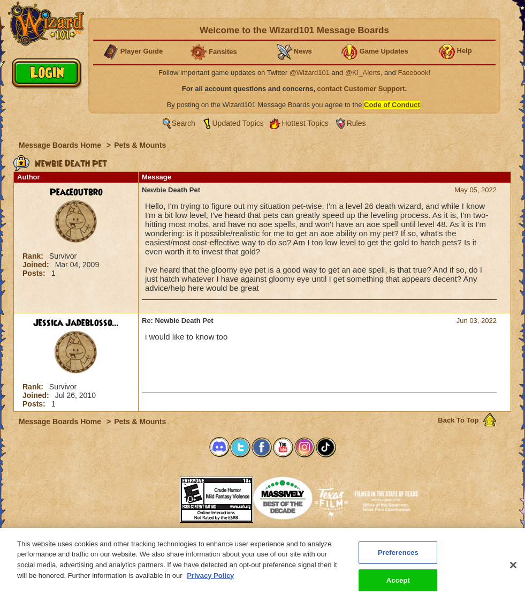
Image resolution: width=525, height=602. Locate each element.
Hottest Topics (305, 123)
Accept (398, 586)
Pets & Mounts (140, 145)
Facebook (413, 73)
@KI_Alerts (363, 73)
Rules (356, 123)
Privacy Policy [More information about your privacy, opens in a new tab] (210, 581)
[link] (153, 496)
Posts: (35, 273)
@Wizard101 (310, 73)
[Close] (513, 571)
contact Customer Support (361, 89)
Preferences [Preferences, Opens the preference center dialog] (398, 558)
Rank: (33, 256)
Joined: (36, 264)
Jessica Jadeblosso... (76, 323)
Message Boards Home (61, 145)
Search (183, 123)
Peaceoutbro (76, 192)
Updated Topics (238, 123)
